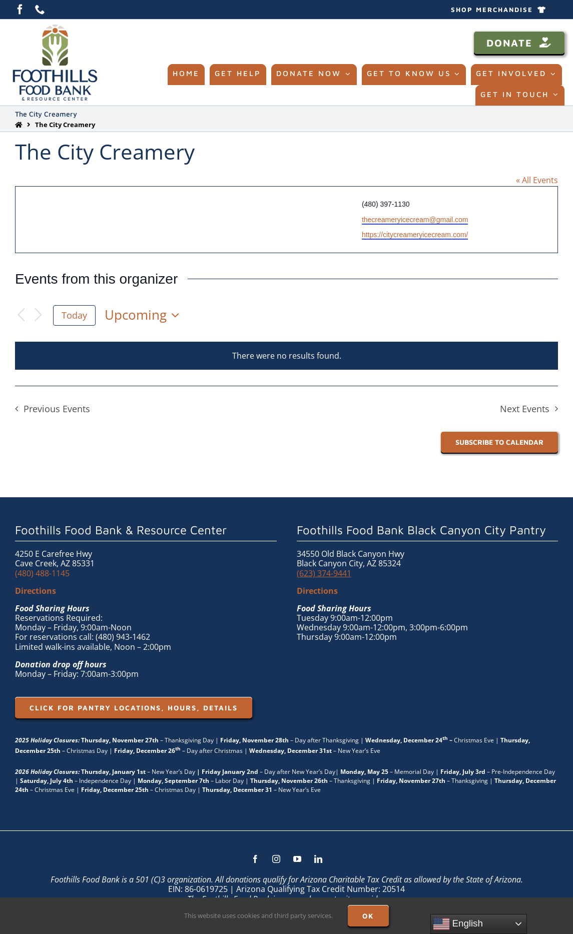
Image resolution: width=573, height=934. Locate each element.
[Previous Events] (21, 315)
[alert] (286, 356)
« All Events (537, 180)
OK (368, 915)
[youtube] (297, 859)
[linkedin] (318, 859)
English (457, 924)
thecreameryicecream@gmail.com (415, 220)
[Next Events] (38, 315)
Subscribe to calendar (499, 442)
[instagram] (276, 859)
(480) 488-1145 (42, 573)
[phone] (40, 10)
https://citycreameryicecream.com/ (415, 235)
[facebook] (20, 10)
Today (74, 315)
